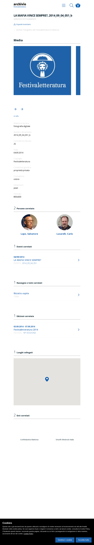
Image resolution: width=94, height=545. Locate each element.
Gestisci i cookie (65, 540)
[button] (16, 109)
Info (16, 116)
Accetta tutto (83, 540)
